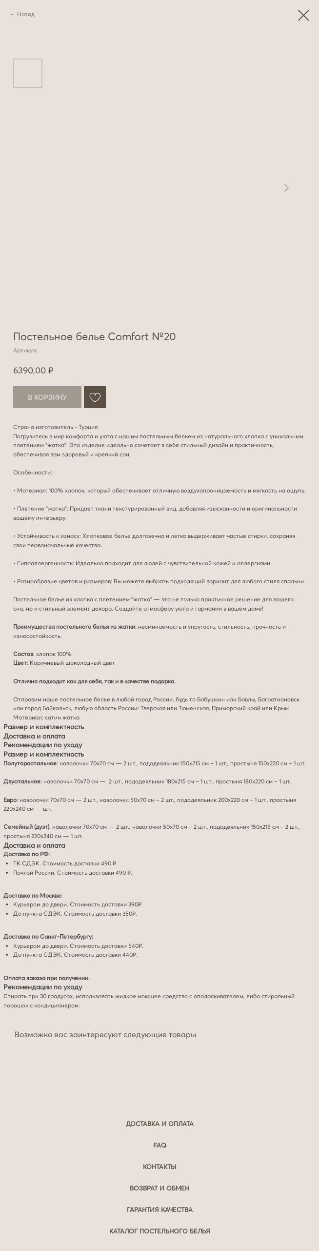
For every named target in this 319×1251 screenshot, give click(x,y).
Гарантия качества (160, 1209)
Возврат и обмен (159, 1188)
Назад (26, 14)
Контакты (159, 1166)
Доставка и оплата (160, 1124)
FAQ (159, 1145)
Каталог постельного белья (159, 1231)
